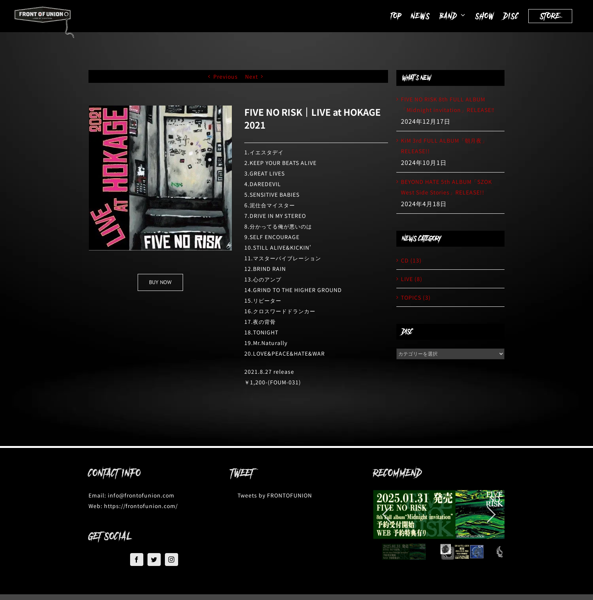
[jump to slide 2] (462, 552)
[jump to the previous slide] (386, 514)
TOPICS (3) (416, 297)
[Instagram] (171, 559)
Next (251, 76)
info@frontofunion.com (141, 495)
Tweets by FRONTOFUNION (275, 495)
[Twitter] (154, 559)
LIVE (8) (411, 279)
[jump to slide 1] (404, 552)
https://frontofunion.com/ (141, 506)
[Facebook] (136, 559)
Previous (225, 76)
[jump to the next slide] (491, 514)
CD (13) (411, 260)
